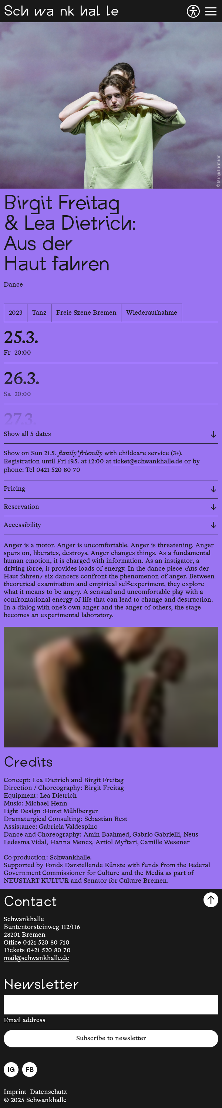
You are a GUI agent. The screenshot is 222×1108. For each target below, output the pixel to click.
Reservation (110, 507)
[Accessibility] (193, 11)
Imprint (15, 1092)
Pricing (110, 489)
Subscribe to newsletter (111, 1038)
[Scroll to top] (211, 899)
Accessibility (110, 525)
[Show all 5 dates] (111, 435)
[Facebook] (29, 1069)
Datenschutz (48, 1092)
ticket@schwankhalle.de (147, 461)
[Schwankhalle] (61, 11)
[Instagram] (11, 1069)
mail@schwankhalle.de (36, 958)
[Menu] (211, 11)
